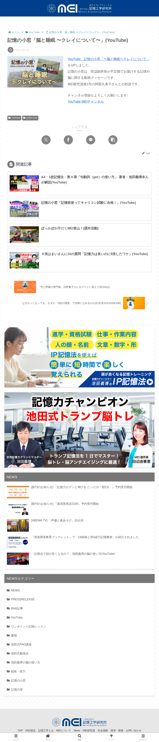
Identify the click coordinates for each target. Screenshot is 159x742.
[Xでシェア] (46, 140)
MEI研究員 (90, 730)
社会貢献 (105, 730)
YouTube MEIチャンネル (86, 102)
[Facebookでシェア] (68, 140)
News (77, 730)
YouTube (14, 118)
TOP (15, 730)
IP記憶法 (27, 730)
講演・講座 (120, 730)
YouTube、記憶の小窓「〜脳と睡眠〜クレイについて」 (109, 59)
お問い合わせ (138, 730)
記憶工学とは (43, 730)
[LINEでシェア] (90, 140)
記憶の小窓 (30, 118)
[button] (113, 140)
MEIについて (62, 730)
